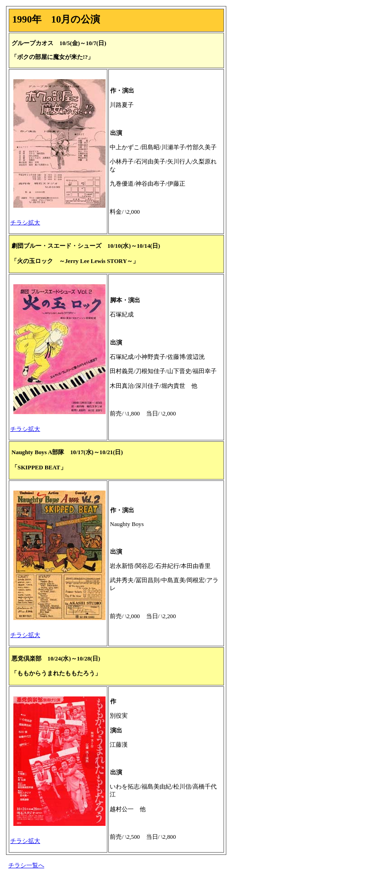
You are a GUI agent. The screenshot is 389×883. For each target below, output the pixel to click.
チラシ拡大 (25, 222)
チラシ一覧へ (26, 865)
